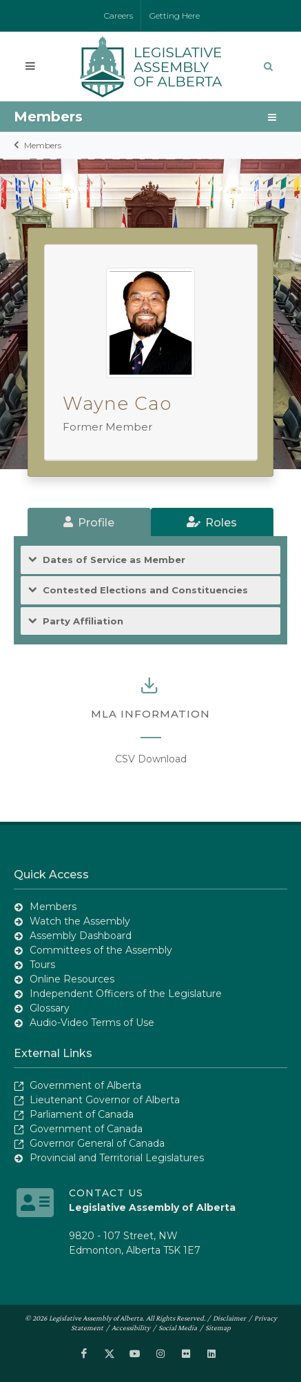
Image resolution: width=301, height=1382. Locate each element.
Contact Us (106, 1193)
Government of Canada (86, 1129)
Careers (118, 15)
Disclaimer (229, 1318)
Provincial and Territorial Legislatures (117, 1158)
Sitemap (218, 1327)
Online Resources (72, 979)
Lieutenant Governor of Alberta (105, 1100)
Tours (42, 964)
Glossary (50, 1008)
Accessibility (131, 1327)
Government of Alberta (85, 1085)
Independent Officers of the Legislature (126, 993)
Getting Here (174, 15)
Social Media (177, 1327)
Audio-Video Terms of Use (92, 1022)
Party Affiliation (83, 621)
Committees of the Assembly (101, 950)
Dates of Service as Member (114, 560)
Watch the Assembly (80, 921)
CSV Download (151, 759)
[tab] (89, 522)
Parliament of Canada (82, 1114)
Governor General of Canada (97, 1143)
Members (42, 145)
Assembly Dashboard (81, 935)
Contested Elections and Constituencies (145, 590)
